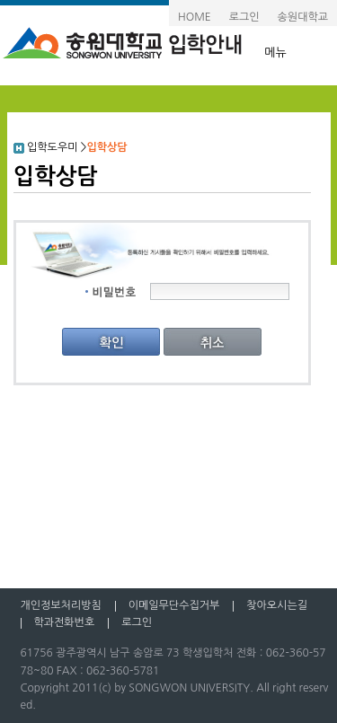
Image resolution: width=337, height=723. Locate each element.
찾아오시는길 (276, 605)
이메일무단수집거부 (174, 605)
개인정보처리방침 (61, 605)
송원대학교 (303, 17)
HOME (194, 17)
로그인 (244, 17)
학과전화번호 (64, 622)
